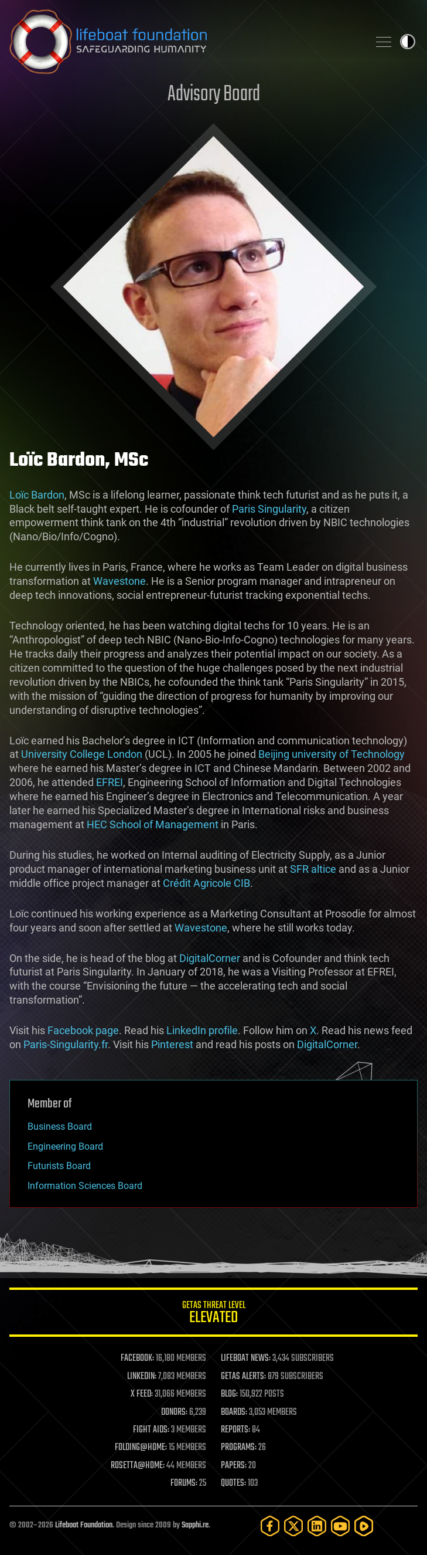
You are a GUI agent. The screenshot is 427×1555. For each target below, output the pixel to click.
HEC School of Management (152, 824)
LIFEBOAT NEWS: (246, 1358)
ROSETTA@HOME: (138, 1465)
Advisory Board (214, 94)
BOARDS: (234, 1412)
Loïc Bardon (36, 495)
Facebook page (83, 1030)
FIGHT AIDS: (151, 1430)
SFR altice (313, 869)
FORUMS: (183, 1483)
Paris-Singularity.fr (65, 1044)
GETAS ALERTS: (243, 1376)
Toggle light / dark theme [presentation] (407, 41)
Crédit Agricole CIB (206, 883)
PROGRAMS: (239, 1447)
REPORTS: (235, 1430)
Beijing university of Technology (331, 754)
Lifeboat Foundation (83, 1525)
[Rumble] (363, 1526)
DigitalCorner (209, 958)
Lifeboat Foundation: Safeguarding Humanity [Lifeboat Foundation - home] (184, 41)
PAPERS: (234, 1465)
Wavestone (119, 581)
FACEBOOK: (137, 1358)
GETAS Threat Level (213, 1314)
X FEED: (142, 1394)
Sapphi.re (195, 1525)
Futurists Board (59, 1165)
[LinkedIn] (317, 1526)
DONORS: (174, 1412)
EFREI (109, 782)
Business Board (60, 1126)
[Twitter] (293, 1526)
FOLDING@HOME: (141, 1447)
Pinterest (172, 1044)
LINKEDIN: (141, 1376)
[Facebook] (270, 1526)
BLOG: (229, 1394)
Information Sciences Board (85, 1185)
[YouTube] (340, 1526)
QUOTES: (233, 1483)
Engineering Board (65, 1146)
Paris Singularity (269, 509)
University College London (81, 754)
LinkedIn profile (202, 1030)
